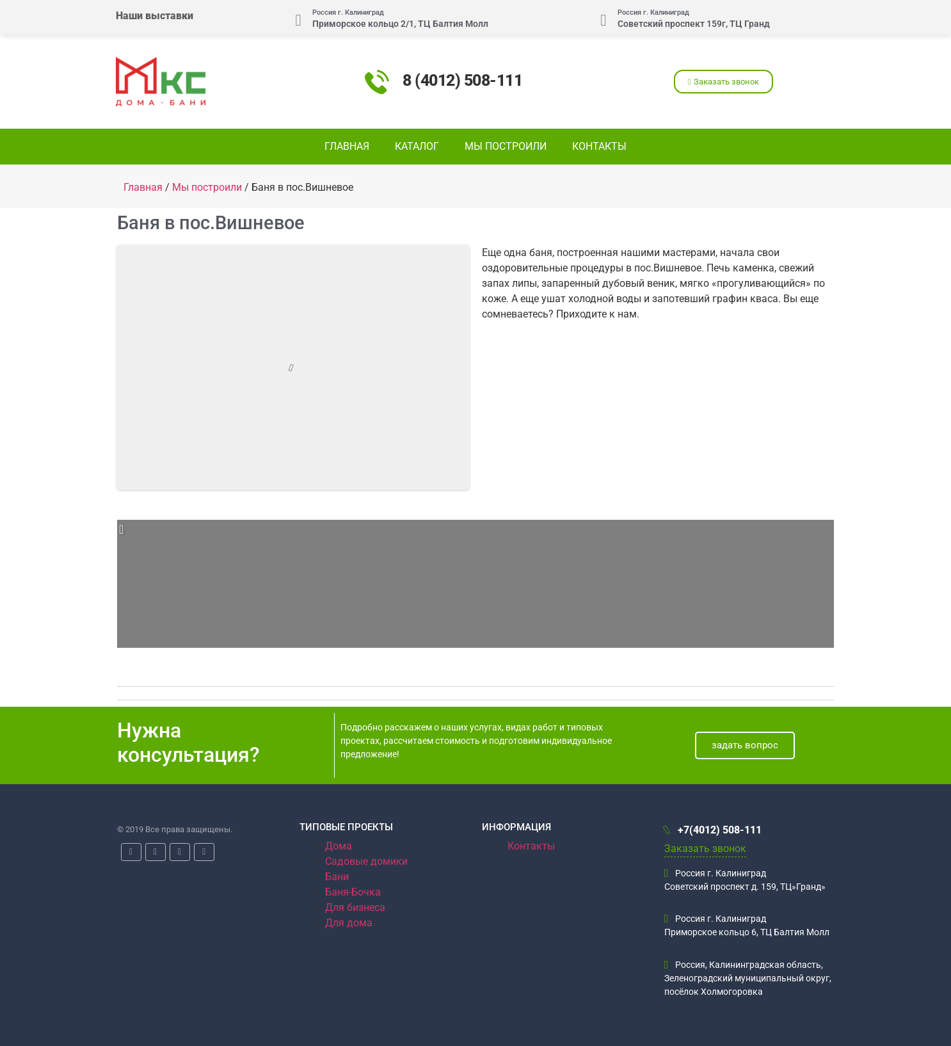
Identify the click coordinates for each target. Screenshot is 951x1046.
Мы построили (506, 146)
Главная (346, 146)
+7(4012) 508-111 (713, 830)
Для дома (348, 923)
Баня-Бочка (353, 892)
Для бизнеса (355, 907)
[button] (724, 81)
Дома (338, 846)
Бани (337, 877)
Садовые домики (366, 861)
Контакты (599, 146)
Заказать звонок (705, 848)
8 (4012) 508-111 (462, 80)
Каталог (417, 146)
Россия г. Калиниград (348, 12)
